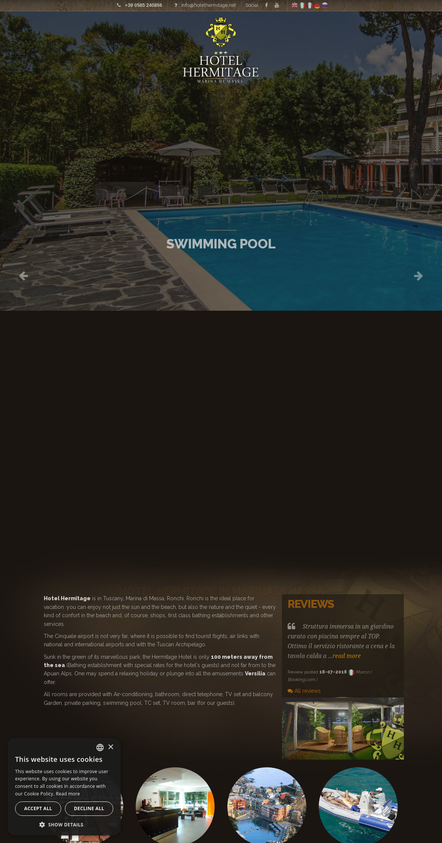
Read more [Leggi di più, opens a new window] (68, 794)
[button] (64, 824)
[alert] (64, 786)
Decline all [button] (89, 808)
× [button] (110, 747)
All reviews (304, 691)
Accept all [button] (38, 808)
